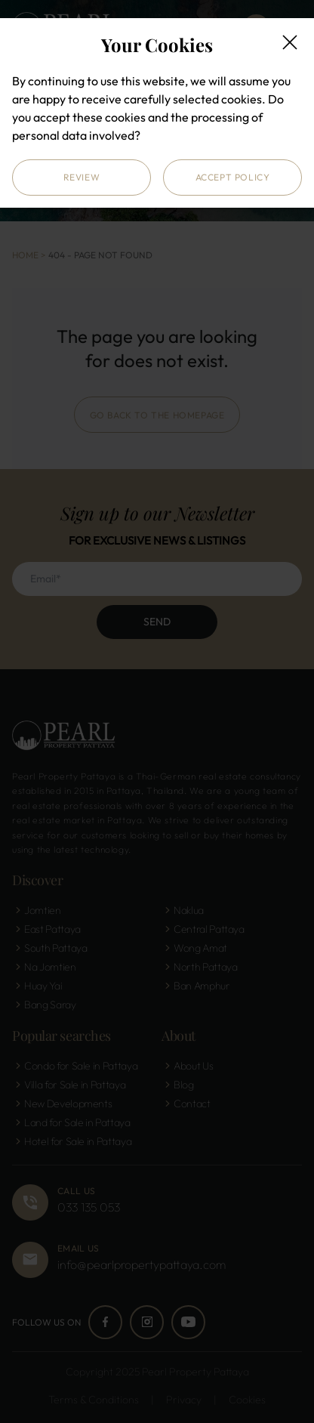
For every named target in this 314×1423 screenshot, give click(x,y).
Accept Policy (232, 177)
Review (81, 177)
